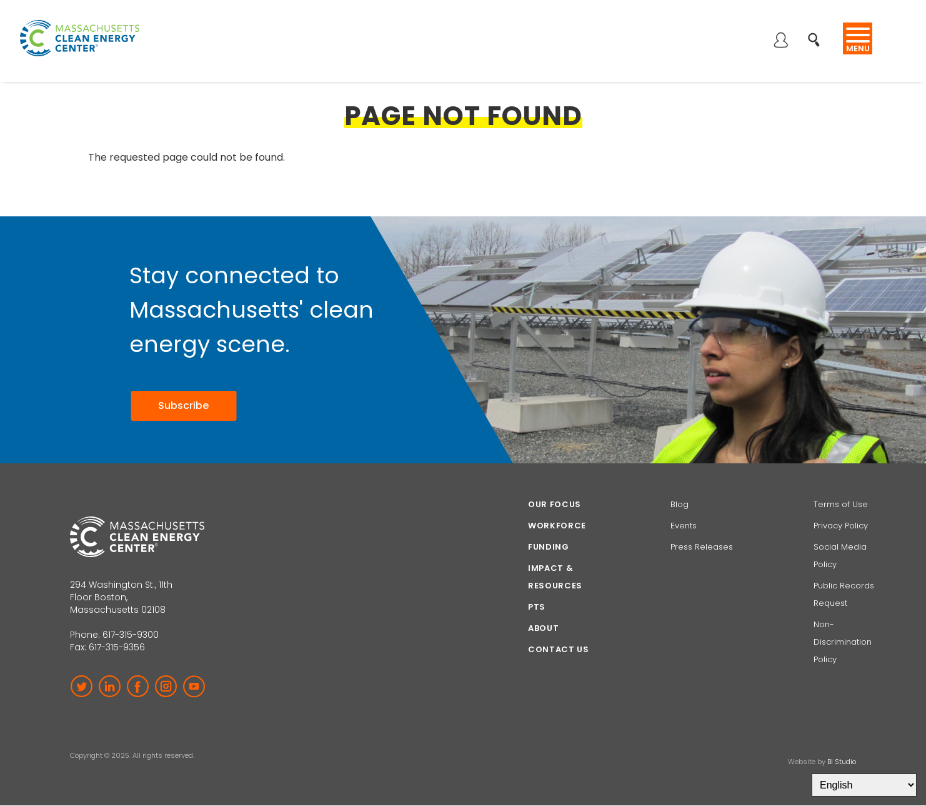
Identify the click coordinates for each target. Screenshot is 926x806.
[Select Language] (864, 785)
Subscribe (183, 405)
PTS (536, 607)
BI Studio (841, 762)
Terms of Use (841, 504)
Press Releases (701, 547)
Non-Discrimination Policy (843, 641)
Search (817, 33)
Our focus (554, 504)
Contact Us (558, 649)
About (543, 628)
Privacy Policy (841, 525)
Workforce (557, 525)
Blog (679, 504)
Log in (780, 41)
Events (683, 525)
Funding (548, 547)
